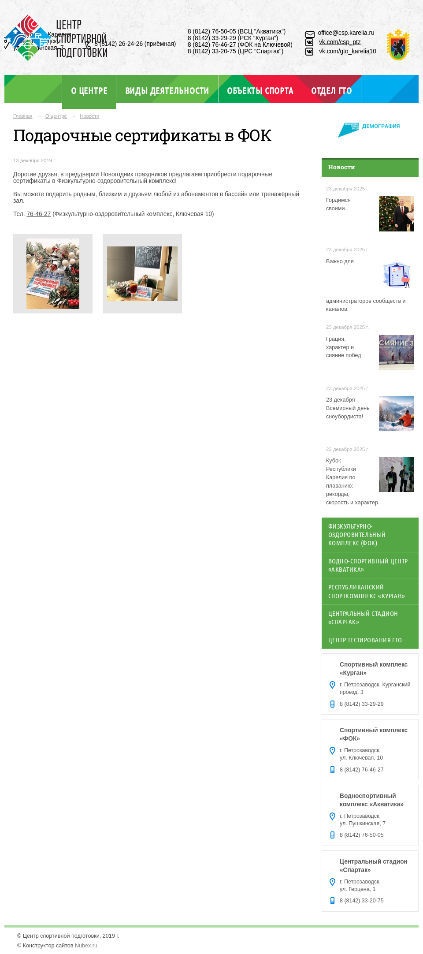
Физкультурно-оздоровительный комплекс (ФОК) (357, 534)
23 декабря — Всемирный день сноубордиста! (348, 408)
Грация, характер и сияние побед (343, 347)
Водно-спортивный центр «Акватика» (368, 565)
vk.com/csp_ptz (340, 42)
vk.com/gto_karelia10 (347, 51)
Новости (89, 116)
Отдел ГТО (331, 90)
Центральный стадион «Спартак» (363, 617)
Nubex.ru (86, 946)
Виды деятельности (167, 90)
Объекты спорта (260, 90)
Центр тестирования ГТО (365, 640)
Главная (23, 116)
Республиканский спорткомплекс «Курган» (366, 591)
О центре (89, 90)
